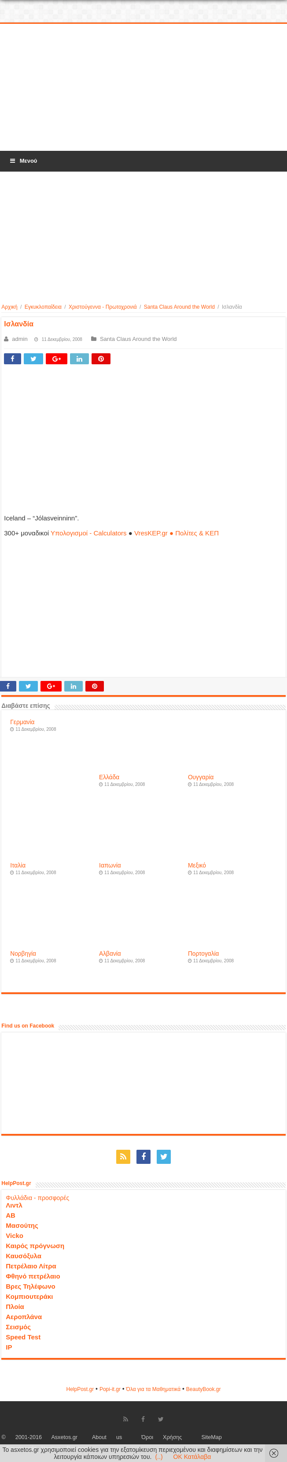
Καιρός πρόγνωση (35, 1245)
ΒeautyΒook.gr (203, 1389)
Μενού (23, 160)
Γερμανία (22, 722)
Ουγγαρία (201, 777)
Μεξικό (197, 865)
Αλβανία (110, 953)
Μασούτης (22, 1225)
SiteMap (211, 1437)
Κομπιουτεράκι (29, 1296)
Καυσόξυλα (23, 1256)
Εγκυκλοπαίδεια (43, 307)
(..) (158, 1456)
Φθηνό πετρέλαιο (33, 1276)
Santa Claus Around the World (179, 307)
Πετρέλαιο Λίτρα (31, 1266)
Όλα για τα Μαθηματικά (153, 1389)
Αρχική (9, 307)
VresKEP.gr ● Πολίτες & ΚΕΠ (176, 533)
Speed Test (23, 1337)
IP (9, 1347)
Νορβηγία (23, 953)
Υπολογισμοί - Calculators (89, 533)
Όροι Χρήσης (161, 1437)
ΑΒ (10, 1215)
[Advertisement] (143, 88)
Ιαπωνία (110, 865)
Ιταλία (18, 865)
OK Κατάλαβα (192, 1456)
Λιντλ (14, 1205)
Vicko (14, 1235)
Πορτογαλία (203, 953)
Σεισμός (18, 1327)
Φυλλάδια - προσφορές (37, 1197)
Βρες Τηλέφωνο (30, 1286)
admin (19, 339)
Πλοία (15, 1306)
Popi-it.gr (110, 1389)
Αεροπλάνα (24, 1316)
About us (107, 1437)
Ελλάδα (109, 777)
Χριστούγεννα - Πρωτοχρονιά (103, 307)
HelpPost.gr (80, 1389)
